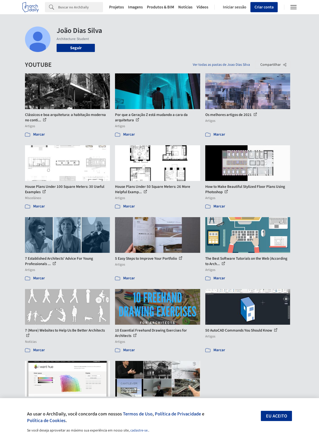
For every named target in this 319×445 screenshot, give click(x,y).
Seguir (76, 48)
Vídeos (202, 7)
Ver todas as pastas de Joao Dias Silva (221, 65)
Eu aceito (276, 416)
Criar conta (264, 7)
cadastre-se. (139, 430)
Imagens (135, 7)
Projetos (116, 7)
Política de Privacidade (178, 414)
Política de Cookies (46, 420)
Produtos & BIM (160, 7)
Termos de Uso (137, 414)
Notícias (185, 7)
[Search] (80, 7)
